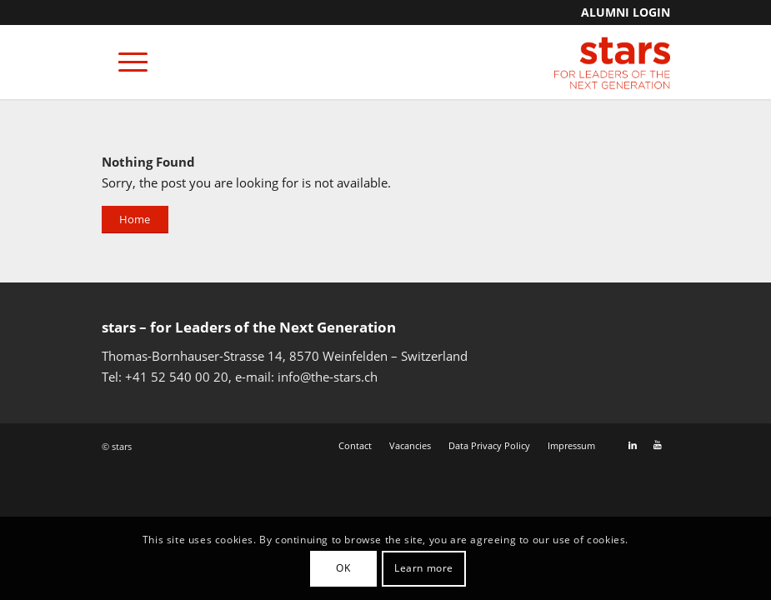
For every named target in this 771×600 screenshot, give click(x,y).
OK (343, 568)
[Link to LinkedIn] (632, 445)
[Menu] (125, 61)
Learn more (423, 568)
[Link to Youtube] (657, 445)
